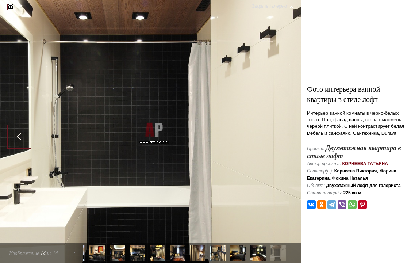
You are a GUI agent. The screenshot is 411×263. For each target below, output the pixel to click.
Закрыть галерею (269, 6)
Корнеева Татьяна (365, 163)
